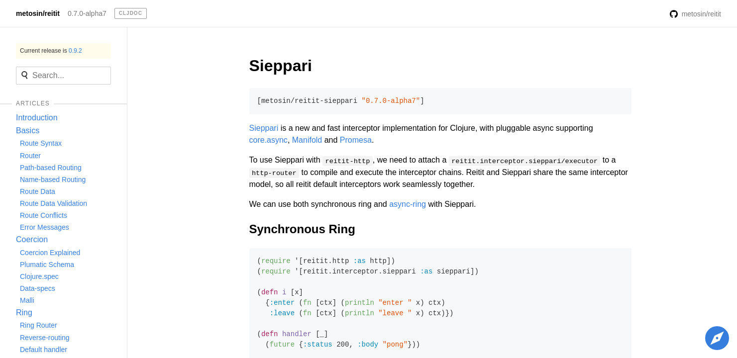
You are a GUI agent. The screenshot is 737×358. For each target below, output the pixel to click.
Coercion (32, 239)
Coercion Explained (50, 253)
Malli (27, 300)
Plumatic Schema (47, 264)
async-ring (407, 204)
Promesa (356, 140)
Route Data (37, 191)
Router (30, 156)
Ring (24, 312)
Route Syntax (41, 143)
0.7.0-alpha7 (87, 13)
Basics (27, 130)
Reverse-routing (45, 338)
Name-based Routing (53, 179)
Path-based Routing (51, 168)
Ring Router (38, 325)
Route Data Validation (53, 203)
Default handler (43, 350)
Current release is (51, 50)
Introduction (37, 117)
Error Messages (44, 227)
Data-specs (37, 288)
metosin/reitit (38, 13)
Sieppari (280, 66)
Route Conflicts (43, 215)
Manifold (307, 140)
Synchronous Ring (302, 229)
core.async (268, 140)
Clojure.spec (39, 276)
